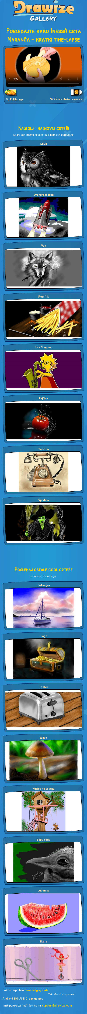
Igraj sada (41, 990)
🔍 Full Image (14, 99)
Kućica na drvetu (43, 788)
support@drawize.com (57, 1005)
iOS (16, 998)
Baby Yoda (43, 839)
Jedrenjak (43, 585)
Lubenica (44, 890)
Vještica (43, 500)
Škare (43, 941)
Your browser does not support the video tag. (43, 67)
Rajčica (43, 398)
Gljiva (43, 738)
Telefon (43, 449)
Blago (43, 636)
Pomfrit (43, 296)
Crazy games (34, 998)
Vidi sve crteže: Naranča (66, 99)
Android (8, 998)
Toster (43, 687)
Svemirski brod (43, 194)
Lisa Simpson (43, 347)
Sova (43, 143)
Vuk (43, 245)
